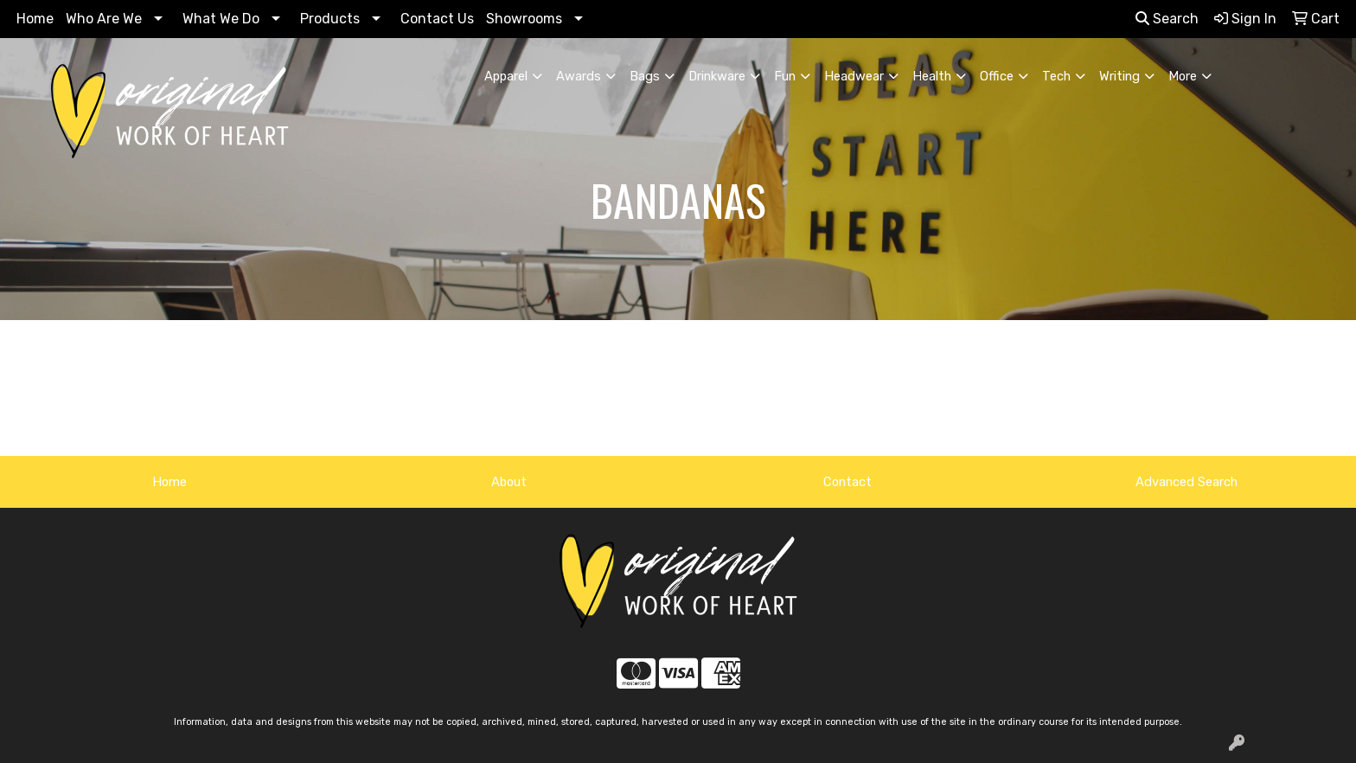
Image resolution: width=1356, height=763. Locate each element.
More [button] (1182, 76)
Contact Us (437, 18)
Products (330, 18)
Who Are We (104, 18)
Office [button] (997, 76)
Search (1167, 18)
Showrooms (524, 18)
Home (35, 18)
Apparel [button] (506, 76)
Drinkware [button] (716, 76)
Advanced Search (1186, 482)
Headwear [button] (854, 76)
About (509, 482)
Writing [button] (1119, 76)
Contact (847, 482)
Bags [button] (645, 76)
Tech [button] (1056, 76)
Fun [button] (785, 76)
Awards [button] (578, 76)
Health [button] (931, 76)
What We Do (220, 18)
